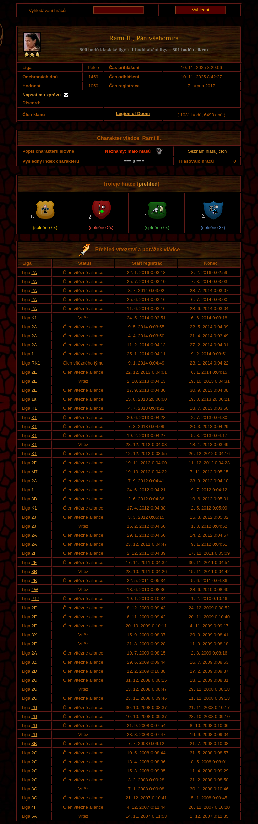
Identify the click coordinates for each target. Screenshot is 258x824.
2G (34, 680)
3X (34, 634)
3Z (34, 662)
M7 (34, 471)
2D (34, 671)
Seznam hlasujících (207, 151)
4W (34, 589)
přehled (148, 184)
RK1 (35, 363)
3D (34, 498)
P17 (35, 598)
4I (33, 807)
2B (34, 580)
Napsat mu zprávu (41, 94)
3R (34, 571)
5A (34, 816)
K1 (34, 317)
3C (34, 788)
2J (33, 517)
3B (34, 743)
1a (33, 399)
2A (34, 272)
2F (34, 462)
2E (34, 372)
